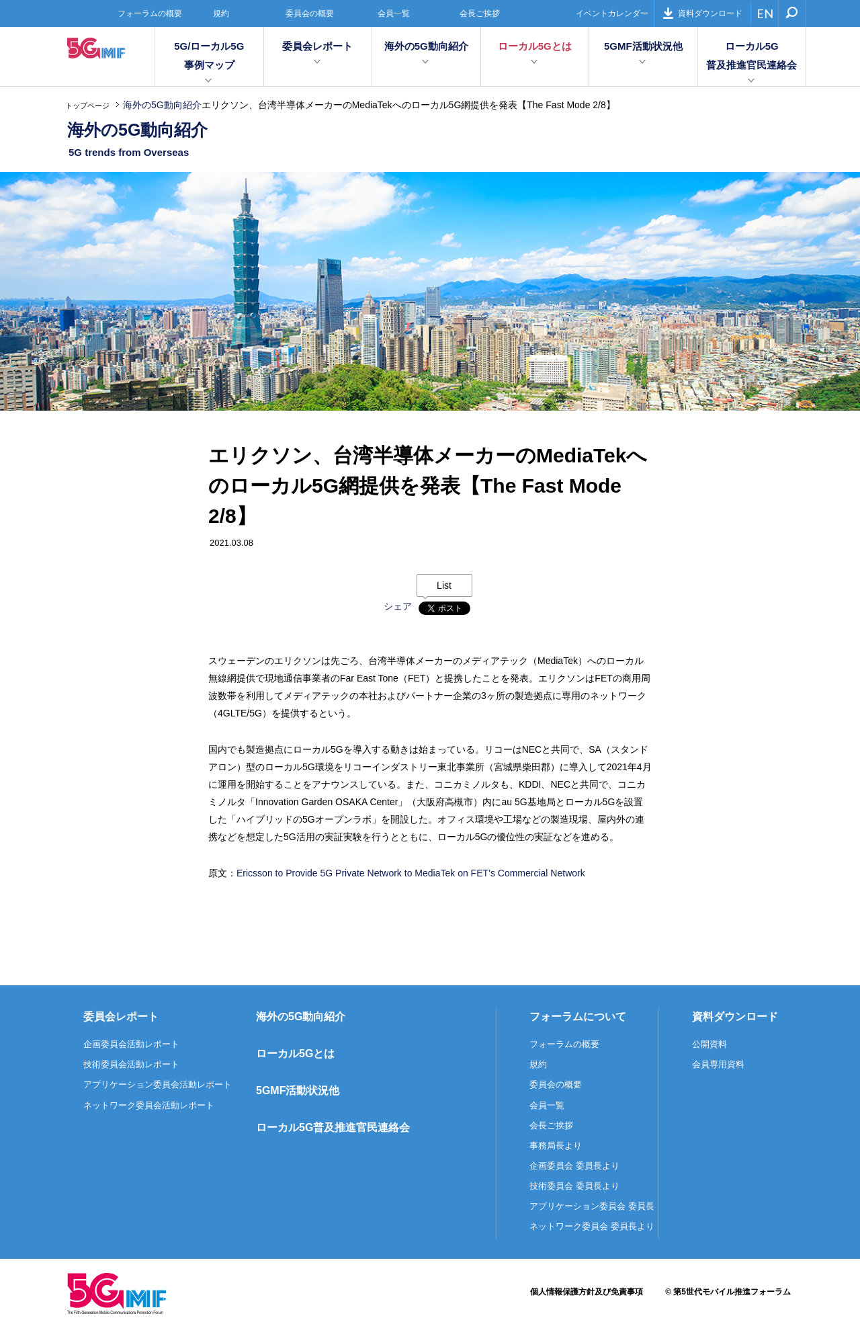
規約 (221, 13)
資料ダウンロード (702, 13)
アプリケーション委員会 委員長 (591, 1206)
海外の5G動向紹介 (426, 46)
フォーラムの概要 (150, 13)
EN (765, 13)
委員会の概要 (310, 13)
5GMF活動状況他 (643, 46)
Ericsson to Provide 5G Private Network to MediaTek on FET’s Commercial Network (410, 873)
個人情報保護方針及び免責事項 (586, 1291)
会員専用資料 (718, 1064)
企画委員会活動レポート (131, 1044)
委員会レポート (317, 46)
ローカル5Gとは (535, 46)
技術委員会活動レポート (131, 1064)
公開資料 (709, 1044)
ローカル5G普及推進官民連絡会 (751, 55)
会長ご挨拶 (480, 13)
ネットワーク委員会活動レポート (148, 1105)
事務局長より (555, 1146)
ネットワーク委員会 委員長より (591, 1226)
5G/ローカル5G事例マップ (209, 55)
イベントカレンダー (612, 13)
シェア (398, 606)
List (444, 585)
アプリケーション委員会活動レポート (157, 1084)
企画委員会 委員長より (574, 1166)
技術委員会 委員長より (574, 1186)
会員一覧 (394, 13)
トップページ (87, 105)
